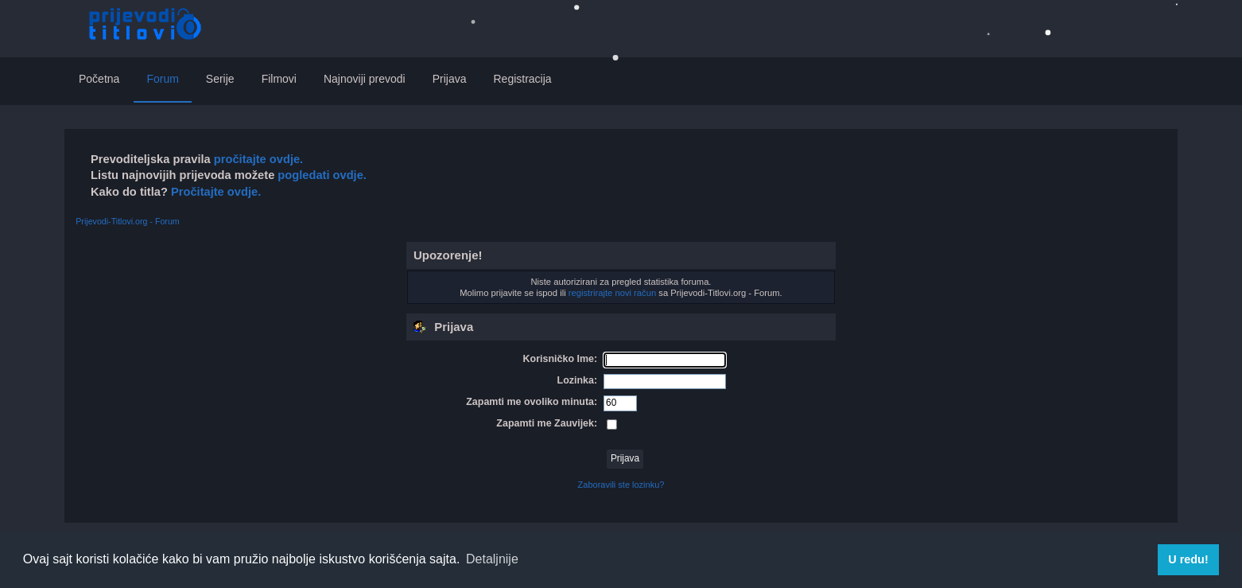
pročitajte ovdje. (258, 159)
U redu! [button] (1188, 559)
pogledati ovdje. (320, 175)
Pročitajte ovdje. (216, 191)
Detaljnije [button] (492, 559)
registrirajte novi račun (612, 293)
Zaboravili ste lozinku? (621, 484)
